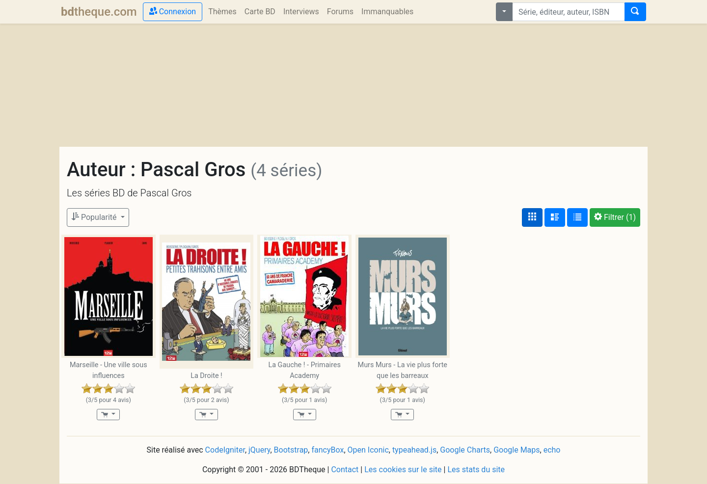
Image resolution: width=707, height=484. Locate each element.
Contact (344, 469)
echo (552, 450)
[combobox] (568, 11)
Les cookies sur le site (402, 469)
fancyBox (327, 450)
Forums (340, 11)
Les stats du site (476, 469)
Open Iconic (368, 450)
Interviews (301, 11)
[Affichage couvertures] (532, 217)
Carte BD (260, 11)
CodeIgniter (225, 450)
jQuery (259, 450)
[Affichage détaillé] (554, 217)
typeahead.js (414, 450)
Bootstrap (291, 450)
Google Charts (465, 450)
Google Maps (516, 450)
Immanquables (387, 11)
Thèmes (222, 11)
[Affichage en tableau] (577, 217)
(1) (615, 217)
